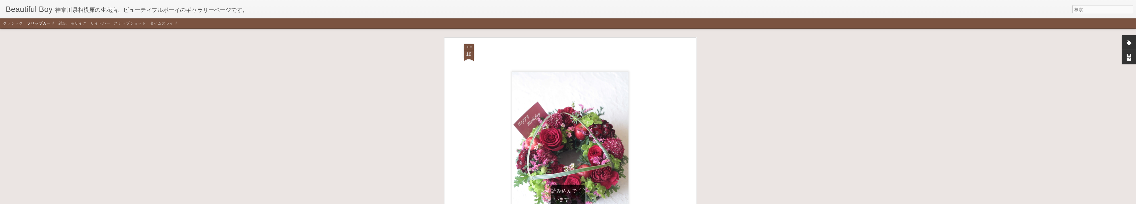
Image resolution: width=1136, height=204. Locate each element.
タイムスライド (163, 23)
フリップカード (41, 23)
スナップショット (130, 23)
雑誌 (62, 23)
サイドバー (100, 23)
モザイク (78, 23)
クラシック (13, 23)
